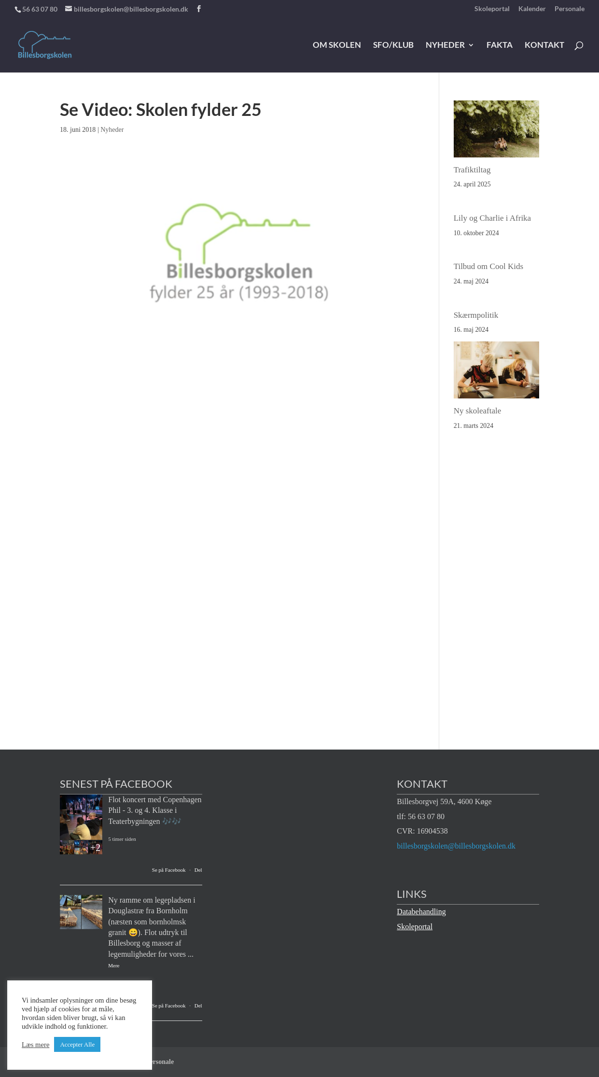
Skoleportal (492, 9)
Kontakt (544, 46)
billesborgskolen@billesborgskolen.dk (456, 846)
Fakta (500, 46)
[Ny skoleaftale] (496, 372)
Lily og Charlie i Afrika (492, 218)
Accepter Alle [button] (77, 1044)
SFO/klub (393, 46)
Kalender (532, 9)
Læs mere (35, 1045)
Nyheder (445, 46)
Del (198, 870)
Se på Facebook (169, 870)
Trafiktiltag (472, 169)
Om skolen (337, 46)
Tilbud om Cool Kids (488, 266)
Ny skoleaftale (477, 410)
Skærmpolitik (476, 315)
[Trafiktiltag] (496, 131)
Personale (570, 9)
